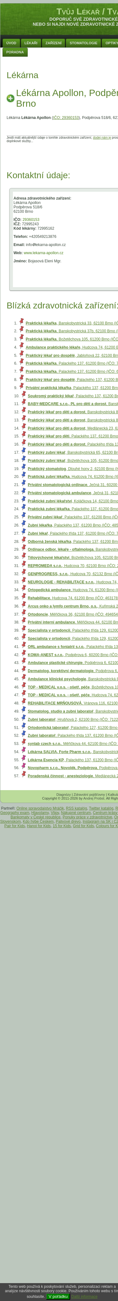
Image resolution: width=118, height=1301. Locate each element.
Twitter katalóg (101, 808)
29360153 (31, 219)
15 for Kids (62, 826)
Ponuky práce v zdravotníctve (87, 817)
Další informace (84, 1296)
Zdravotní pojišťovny (89, 794)
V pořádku (58, 1296)
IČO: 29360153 (66, 117)
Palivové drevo (68, 821)
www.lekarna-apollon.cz (43, 253)
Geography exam (14, 813)
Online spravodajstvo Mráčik (40, 808)
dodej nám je (102, 137)
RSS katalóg (76, 808)
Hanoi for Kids (39, 826)
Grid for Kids (83, 826)
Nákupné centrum (76, 813)
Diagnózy (63, 794)
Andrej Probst (93, 798)
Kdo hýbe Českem (38, 821)
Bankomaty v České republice (36, 817)
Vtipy (55, 813)
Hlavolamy (40, 813)
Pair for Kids (14, 826)
